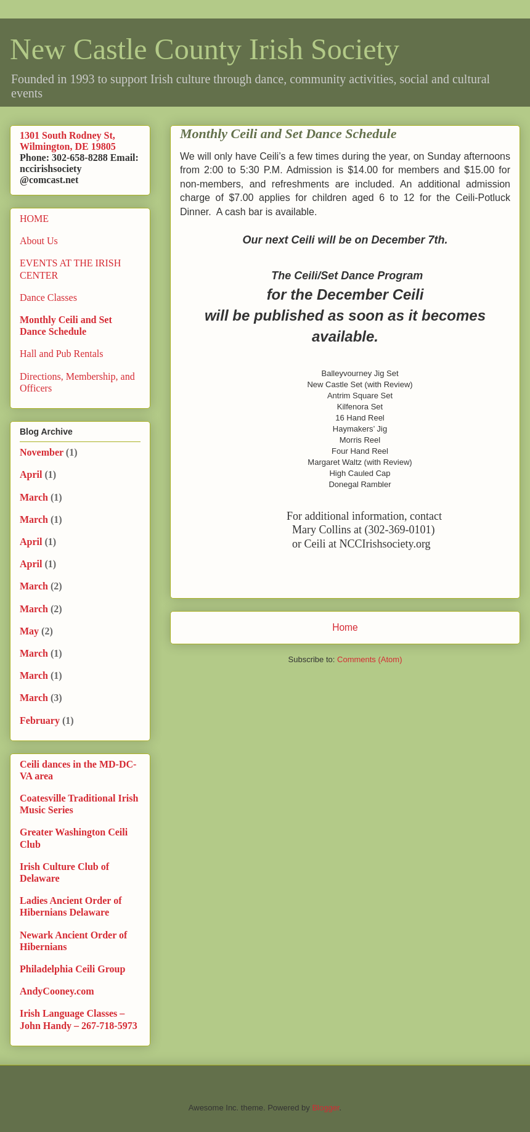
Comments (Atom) (369, 659)
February (40, 720)
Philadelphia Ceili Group (72, 969)
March (34, 497)
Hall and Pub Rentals (62, 353)
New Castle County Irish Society (204, 49)
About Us (39, 241)
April (31, 474)
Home (345, 627)
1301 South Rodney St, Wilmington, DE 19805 (68, 141)
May (29, 631)
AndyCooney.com (57, 991)
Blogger (325, 1107)
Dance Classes (48, 297)
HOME (34, 218)
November (41, 452)
